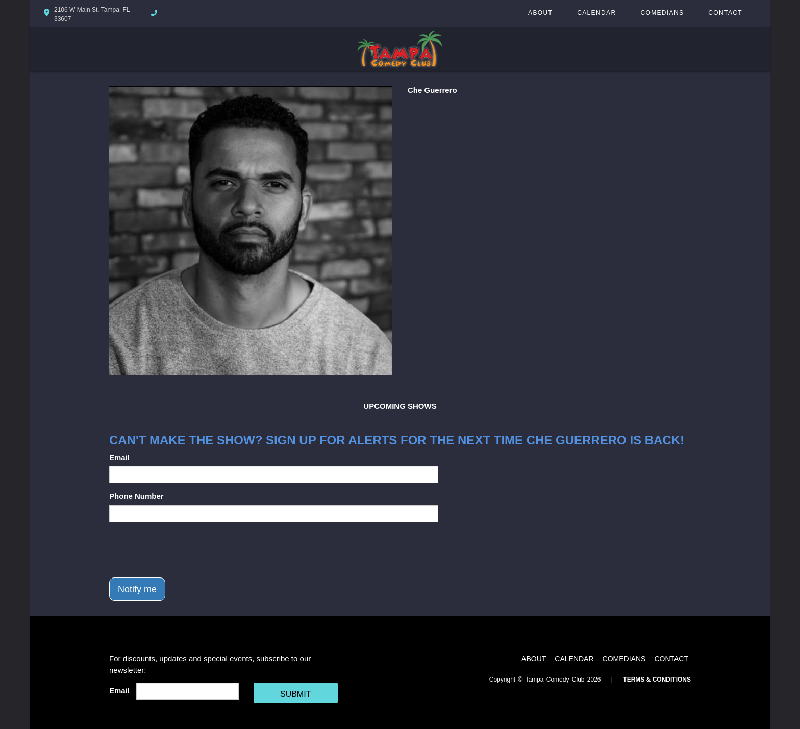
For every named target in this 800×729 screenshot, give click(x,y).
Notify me (137, 589)
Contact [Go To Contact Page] (725, 12)
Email (119, 457)
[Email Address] (187, 691)
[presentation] (186, 550)
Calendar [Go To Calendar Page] (596, 12)
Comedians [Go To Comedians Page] (662, 12)
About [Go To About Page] (540, 12)
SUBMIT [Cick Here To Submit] (295, 694)
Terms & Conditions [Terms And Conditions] (657, 679)
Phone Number (136, 496)
